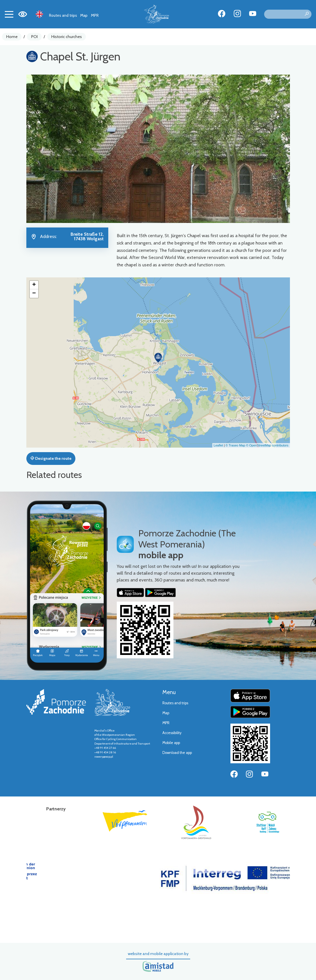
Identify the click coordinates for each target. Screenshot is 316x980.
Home (12, 36)
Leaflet (218, 445)
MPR (95, 15)
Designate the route (50, 458)
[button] (158, 358)
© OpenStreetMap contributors (267, 445)
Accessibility (171, 733)
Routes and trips (63, 15)
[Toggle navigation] (9, 14)
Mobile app (171, 743)
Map (84, 15)
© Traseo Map (235, 445)
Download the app (177, 753)
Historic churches (66, 36)
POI (34, 36)
